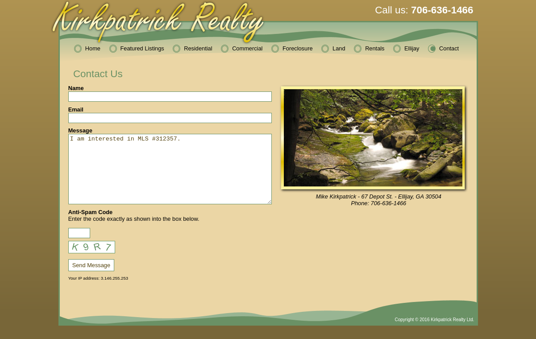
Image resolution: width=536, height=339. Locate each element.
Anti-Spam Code (90, 225)
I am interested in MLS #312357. (170, 176)
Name (76, 88)
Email (75, 109)
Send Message (91, 278)
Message (80, 130)
